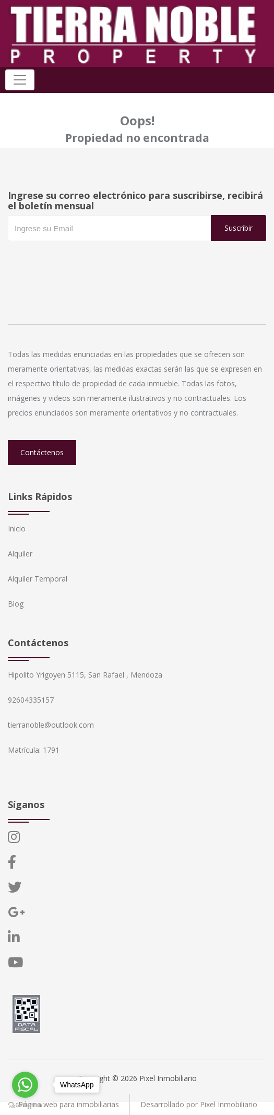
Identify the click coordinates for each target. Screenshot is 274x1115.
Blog (15, 604)
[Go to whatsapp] (25, 1085)
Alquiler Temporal (37, 579)
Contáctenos (42, 452)
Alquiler (20, 554)
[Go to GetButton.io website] (25, 1104)
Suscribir (238, 228)
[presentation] (87, 262)
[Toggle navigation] (19, 79)
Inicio (17, 528)
